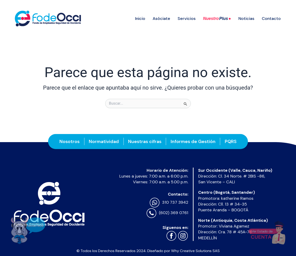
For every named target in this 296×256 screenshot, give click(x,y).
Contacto (271, 18)
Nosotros (69, 141)
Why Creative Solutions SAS (195, 250)
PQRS (231, 141)
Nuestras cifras (144, 141)
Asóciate (161, 18)
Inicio (140, 18)
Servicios (187, 18)
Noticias (246, 18)
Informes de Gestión (193, 141)
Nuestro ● (217, 18)
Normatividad (104, 141)
